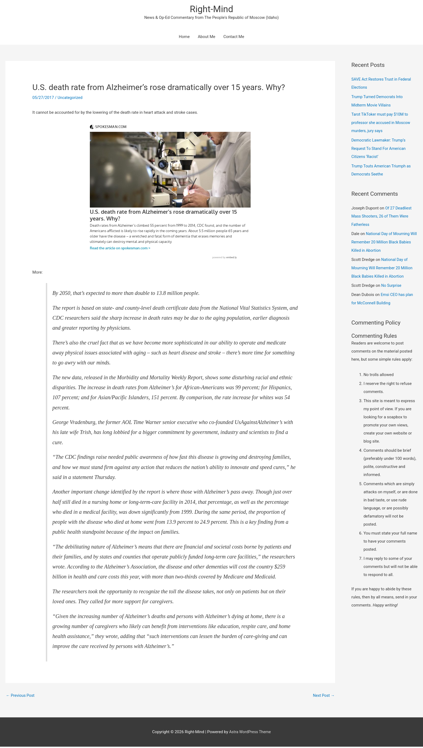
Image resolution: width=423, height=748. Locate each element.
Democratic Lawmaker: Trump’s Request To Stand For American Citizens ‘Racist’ (379, 147)
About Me (206, 37)
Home (184, 37)
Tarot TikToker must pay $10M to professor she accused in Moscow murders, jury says (382, 122)
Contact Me (233, 37)
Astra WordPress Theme (250, 733)
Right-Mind (211, 9)
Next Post (323, 696)
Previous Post (21, 696)
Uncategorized (71, 98)
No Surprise (391, 282)
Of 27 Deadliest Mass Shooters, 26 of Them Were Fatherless (382, 214)
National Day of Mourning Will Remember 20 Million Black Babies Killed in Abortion (381, 239)
